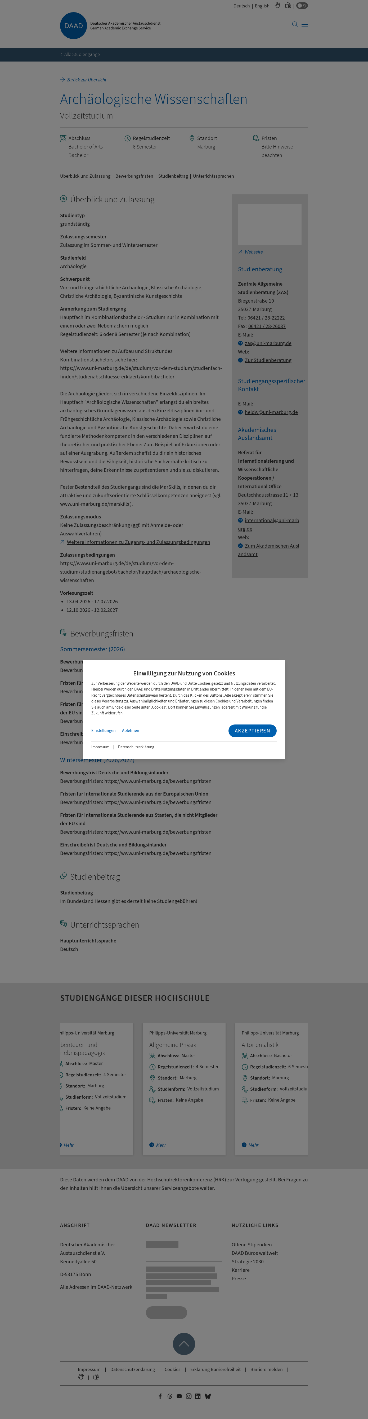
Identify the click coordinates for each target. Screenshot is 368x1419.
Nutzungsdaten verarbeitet (253, 683)
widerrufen (114, 713)
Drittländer (200, 689)
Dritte (192, 683)
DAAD (174, 683)
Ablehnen (130, 730)
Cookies (204, 683)
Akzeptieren (253, 730)
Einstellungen (103, 730)
